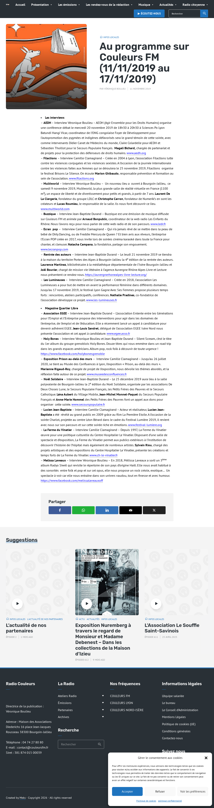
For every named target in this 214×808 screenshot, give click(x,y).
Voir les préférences (192, 791)
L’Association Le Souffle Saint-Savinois (172, 628)
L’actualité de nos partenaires (26, 628)
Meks (23, 797)
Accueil (20, 5)
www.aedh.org (136, 153)
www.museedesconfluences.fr (107, 374)
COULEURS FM (120, 696)
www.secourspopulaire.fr (88, 404)
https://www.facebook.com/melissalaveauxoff (72, 480)
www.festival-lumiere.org (145, 425)
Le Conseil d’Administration (180, 710)
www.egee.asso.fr (118, 333)
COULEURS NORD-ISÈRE (127, 710)
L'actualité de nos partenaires (45, 619)
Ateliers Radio (67, 696)
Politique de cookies (146, 800)
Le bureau (168, 703)
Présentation (40, 5)
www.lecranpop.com (54, 249)
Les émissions (67, 5)
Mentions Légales (174, 717)
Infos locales (111, 37)
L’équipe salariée (173, 696)
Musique (144, 5)
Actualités (166, 5)
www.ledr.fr (158, 224)
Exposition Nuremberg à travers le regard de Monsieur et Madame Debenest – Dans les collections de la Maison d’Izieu (103, 640)
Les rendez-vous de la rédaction (107, 5)
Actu (82, 619)
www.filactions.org (81, 178)
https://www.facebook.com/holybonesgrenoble (73, 354)
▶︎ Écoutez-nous (149, 13)
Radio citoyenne (194, 5)
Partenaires (65, 710)
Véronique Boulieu (115, 88)
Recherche (204, 13)
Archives (63, 717)
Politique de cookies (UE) (178, 724)
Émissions (65, 703)
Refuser (160, 791)
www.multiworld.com (55, 209)
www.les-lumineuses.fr (101, 300)
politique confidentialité (170, 800)
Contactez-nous (172, 738)
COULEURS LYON (121, 703)
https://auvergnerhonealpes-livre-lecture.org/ (116, 275)
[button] (206, 758)
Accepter (127, 791)
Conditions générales (176, 731)
